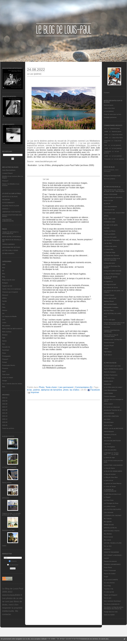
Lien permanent (66, 387)
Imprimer (33, 392)
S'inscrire (13, 561)
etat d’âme (107, 419)
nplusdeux (107, 549)
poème (36, 390)
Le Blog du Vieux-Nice (111, 477)
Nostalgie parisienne (110, 117)
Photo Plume (108, 567)
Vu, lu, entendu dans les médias (12, 383)
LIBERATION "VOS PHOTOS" (11, 212)
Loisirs (4, 322)
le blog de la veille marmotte (112, 270)
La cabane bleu (108, 249)
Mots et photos (6, 331)
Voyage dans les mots (111, 611)
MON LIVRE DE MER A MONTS (12, 328)
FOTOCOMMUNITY (8, 202)
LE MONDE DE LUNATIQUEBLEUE (110, 490)
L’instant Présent (7, 173)
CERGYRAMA (108, 393)
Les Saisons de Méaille (9, 316)
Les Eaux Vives (108, 500)
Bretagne (5, 283)
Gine (105, 145)
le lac (29, 390)
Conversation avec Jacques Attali (114, 212)
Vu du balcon (108, 355)
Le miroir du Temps (110, 486)
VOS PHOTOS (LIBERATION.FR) (8, 220)
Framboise (107, 151)
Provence (5, 368)
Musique (5, 335)
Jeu (3, 313)
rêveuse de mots (109, 342)
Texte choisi (5, 374)
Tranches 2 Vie (108, 589)
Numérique (5, 350)
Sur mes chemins (109, 582)
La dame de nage (109, 457)
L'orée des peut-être (110, 450)
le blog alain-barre (109, 263)
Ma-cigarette (108, 521)
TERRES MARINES (8, 244)
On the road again (109, 319)
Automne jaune (108, 105)
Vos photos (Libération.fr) (111, 604)
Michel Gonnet (108, 537)
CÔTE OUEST (108, 404)
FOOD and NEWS (109, 234)
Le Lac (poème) (109, 111)
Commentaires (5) (83, 387)
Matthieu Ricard (109, 301)
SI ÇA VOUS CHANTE (111, 579)
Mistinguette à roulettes (111, 307)
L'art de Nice (108, 243)
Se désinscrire (12, 565)
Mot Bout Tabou (109, 310)
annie (106, 134)
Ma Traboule (108, 518)
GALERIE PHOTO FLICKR (10, 205)
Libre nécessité (108, 512)
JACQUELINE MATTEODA (112, 440)
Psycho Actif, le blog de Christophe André (111, 335)
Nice (3, 344)
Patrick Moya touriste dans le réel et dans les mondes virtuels (114, 323)
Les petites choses (109, 506)
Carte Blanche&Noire (8, 170)
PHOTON (107, 327)
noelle (106, 131)
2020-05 (4, 425)
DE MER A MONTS (8, 253)
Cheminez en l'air (109, 209)
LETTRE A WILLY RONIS (10, 250)
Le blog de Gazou (109, 468)
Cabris (4, 545)
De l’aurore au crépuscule (112, 407)
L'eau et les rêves (109, 108)
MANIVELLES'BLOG (110, 527)
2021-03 (4, 416)
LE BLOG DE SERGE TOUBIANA (110, 277)
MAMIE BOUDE (109, 524)
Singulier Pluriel (108, 345)
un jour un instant (7, 377)
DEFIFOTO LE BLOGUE (10, 196)
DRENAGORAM (109, 413)
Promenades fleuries (8, 365)
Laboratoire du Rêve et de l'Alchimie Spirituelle (112, 259)
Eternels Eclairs (108, 422)
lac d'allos (74, 390)
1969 (3, 264)
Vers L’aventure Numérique (112, 601)
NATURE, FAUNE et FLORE (113, 543)
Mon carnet (107, 540)
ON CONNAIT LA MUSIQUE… (113, 555)
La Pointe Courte (7, 451)
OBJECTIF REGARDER (111, 552)
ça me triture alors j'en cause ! (113, 387)
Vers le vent (107, 598)
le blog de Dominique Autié (112, 175)
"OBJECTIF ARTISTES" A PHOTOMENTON (10, 232)
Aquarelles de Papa (8, 530)
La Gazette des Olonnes (111, 255)
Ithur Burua (107, 437)
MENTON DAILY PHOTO (111, 531)
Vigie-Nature (108, 351)
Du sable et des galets (111, 225)
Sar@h (106, 576)
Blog (3, 276)
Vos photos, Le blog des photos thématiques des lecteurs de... (113, 607)
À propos (106, 92)
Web (3, 386)
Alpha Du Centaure (110, 372)
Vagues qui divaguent (110, 595)
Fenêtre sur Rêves (109, 231)
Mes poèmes (6, 325)
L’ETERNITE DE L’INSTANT (112, 515)
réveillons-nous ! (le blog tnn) (113, 339)
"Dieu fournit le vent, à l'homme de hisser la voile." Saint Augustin (114, 190)
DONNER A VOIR (109, 222)
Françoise (107, 140)
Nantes (4, 341)
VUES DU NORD (109, 615)
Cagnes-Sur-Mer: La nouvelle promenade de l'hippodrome (11, 514)
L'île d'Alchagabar (109, 447)
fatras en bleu (108, 425)
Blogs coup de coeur (8, 280)
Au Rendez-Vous (109, 378)
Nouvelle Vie (6, 347)
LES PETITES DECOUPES (112, 509)
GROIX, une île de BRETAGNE (113, 428)
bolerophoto (107, 384)
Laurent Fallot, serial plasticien (113, 465)
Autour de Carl (108, 200)
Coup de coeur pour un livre (112, 114)
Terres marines (6, 482)
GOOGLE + (5, 209)
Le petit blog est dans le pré (112, 494)
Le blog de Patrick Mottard (112, 274)
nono (105, 316)
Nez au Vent (107, 546)
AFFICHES (5, 498)
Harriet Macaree (109, 431)
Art (3, 270)
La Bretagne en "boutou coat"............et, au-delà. (111, 453)
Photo (4, 353)
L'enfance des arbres (110, 246)
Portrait (4, 362)
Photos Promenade (110, 570)
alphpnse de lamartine (51, 390)
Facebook (94, 390)
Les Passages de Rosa (111, 503)
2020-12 (4, 419)
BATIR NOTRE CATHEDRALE (11, 236)
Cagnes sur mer (7, 286)
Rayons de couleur (110, 573)
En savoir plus (103, 639)
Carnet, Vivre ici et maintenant (11, 289)
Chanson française (110, 396)
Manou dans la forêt (110, 298)
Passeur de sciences (110, 561)
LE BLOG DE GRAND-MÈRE (113, 471)
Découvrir (5, 295)
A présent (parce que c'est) (112, 366)
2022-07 (4, 407)
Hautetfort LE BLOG (110, 434)
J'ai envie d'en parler (110, 237)
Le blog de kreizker (110, 474)
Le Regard (107, 497)
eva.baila (106, 228)
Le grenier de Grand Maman (112, 483)
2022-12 (4, 398)
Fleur (3, 307)
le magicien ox (108, 281)
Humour (4, 310)
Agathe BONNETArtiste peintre (113, 369)
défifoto (4, 298)
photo (66, 390)
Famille (4, 301)
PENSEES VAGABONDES (112, 564)
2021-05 (4, 413)
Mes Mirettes (108, 534)
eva (105, 128)
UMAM (106, 348)
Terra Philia (107, 586)
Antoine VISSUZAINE (110, 194)
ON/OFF (106, 558)
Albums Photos (8, 436)
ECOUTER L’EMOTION (111, 416)
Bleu (3, 273)
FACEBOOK (6, 199)
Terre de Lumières (109, 178)
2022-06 (4, 410)
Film (3, 304)
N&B (3, 338)
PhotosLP (5, 181)
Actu (3, 267)
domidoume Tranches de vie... (113, 410)
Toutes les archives (8, 428)
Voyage (4, 380)
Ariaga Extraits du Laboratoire (113, 197)
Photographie (6, 356)
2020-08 (4, 422)
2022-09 (4, 401)
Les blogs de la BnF (110, 284)
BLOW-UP (107, 203)
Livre (3, 319)
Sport (3, 371)
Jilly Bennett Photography (112, 240)
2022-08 (4, 404)
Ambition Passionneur (110, 375)
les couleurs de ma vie (111, 287)
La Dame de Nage (109, 252)
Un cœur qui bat (109, 592)
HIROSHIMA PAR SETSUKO (11, 247)
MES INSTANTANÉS (110, 304)
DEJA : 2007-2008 (109, 219)
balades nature (108, 381)
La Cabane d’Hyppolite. (9, 467)
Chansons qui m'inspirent (10, 292)
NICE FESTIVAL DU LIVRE (112, 313)
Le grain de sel (108, 480)
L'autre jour (107, 443)
